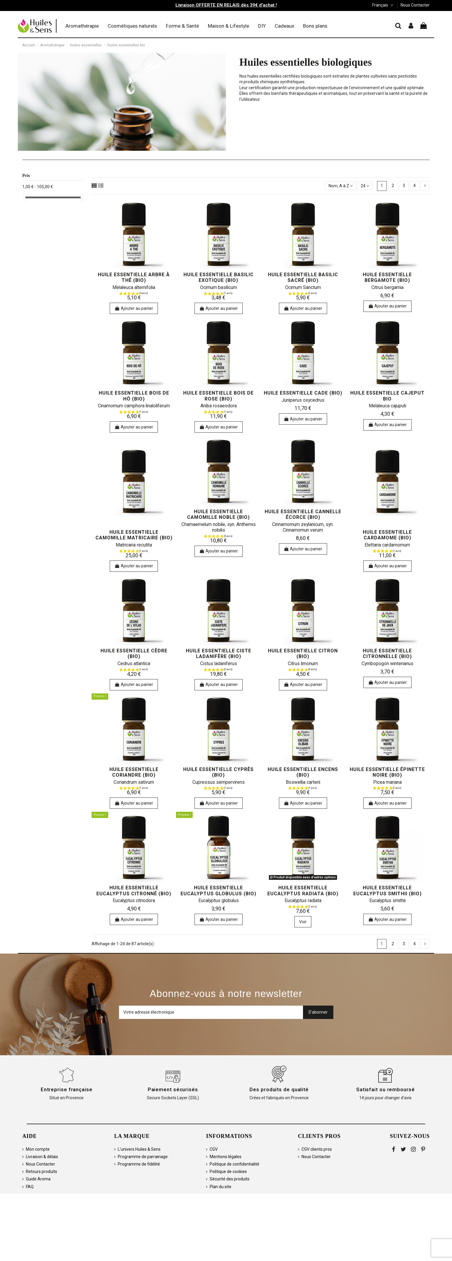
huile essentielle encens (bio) (303, 772)
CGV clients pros (317, 1149)
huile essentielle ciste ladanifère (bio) (218, 653)
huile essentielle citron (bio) (303, 653)
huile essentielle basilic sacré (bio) (303, 277)
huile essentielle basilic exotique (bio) (218, 277)
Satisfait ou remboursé (385, 1089)
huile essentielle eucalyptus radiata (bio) (302, 890)
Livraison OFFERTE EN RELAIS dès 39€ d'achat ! (226, 5)
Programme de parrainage (143, 1156)
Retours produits (41, 1171)
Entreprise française (66, 1089)
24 (365, 185)
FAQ (30, 1186)
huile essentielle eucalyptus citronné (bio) (133, 890)
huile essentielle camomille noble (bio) (218, 514)
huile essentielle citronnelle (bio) (387, 653)
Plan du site (220, 1186)
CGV (214, 1149)
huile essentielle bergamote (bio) (387, 277)
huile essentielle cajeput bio (387, 395)
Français (383, 5)
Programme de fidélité (139, 1164)
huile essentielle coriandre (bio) (133, 772)
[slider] (24, 197)
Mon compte (38, 1149)
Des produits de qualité (279, 1089)
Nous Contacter (415, 5)
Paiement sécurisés (173, 1089)
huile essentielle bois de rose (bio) (218, 395)
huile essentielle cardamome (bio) (387, 535)
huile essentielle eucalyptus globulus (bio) (218, 890)
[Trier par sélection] (340, 186)
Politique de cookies (228, 1171)
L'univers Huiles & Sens (139, 1149)
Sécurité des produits (229, 1179)
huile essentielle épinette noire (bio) (387, 772)
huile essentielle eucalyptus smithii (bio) (387, 890)
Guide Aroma (38, 1179)
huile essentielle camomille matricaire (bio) (133, 535)
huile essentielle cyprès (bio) (218, 772)
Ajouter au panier (133, 308)
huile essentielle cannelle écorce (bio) (303, 514)
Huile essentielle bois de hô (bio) (134, 395)
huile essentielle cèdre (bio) (134, 653)
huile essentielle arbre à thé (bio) (134, 277)
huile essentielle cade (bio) (303, 393)
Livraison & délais (42, 1156)
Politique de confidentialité (234, 1164)
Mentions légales (225, 1156)
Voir (303, 921)
